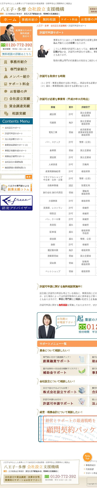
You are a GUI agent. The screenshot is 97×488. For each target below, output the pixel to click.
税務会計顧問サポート (15, 156)
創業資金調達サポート (16, 145)
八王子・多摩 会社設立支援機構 (52, 26)
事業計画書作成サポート (16, 151)
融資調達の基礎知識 (15, 168)
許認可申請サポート (52, 32)
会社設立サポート (13, 128)
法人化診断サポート (14, 139)
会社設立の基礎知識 (14, 162)
